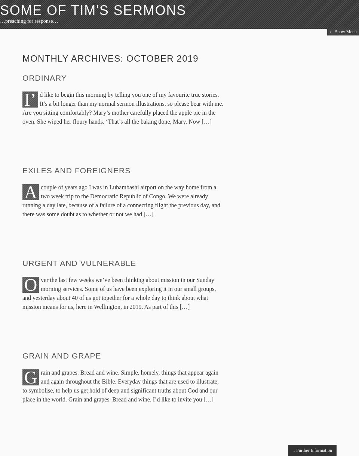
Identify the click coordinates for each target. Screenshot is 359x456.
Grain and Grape (61, 355)
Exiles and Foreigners (76, 170)
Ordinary (44, 78)
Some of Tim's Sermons (93, 10)
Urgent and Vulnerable (79, 263)
